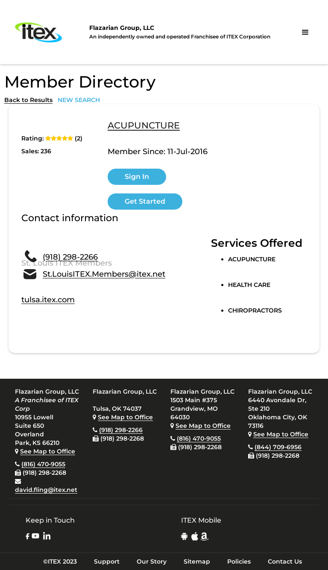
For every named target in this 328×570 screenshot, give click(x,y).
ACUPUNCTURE (144, 126)
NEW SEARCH (79, 100)
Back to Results (28, 100)
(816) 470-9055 (43, 464)
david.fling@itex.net (46, 490)
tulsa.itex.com (48, 299)
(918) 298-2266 (70, 257)
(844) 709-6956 (278, 447)
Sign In (137, 176)
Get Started (145, 201)
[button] (305, 32)
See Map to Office (47, 451)
